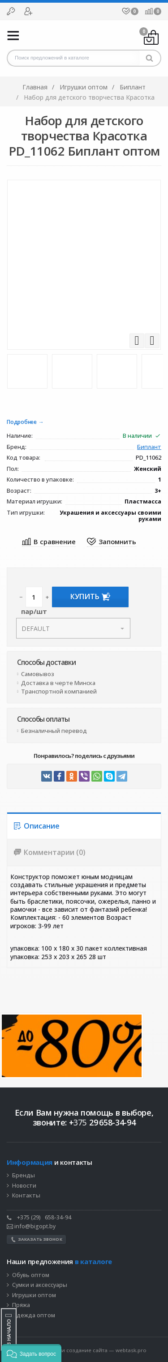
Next (152, 340)
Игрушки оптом (34, 1295)
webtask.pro (131, 1350)
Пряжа (21, 1305)
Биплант (149, 447)
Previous (136, 340)
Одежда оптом (33, 1315)
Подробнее (22, 422)
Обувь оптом (30, 1275)
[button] (31, 1353)
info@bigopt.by (31, 1226)
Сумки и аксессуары (39, 1285)
